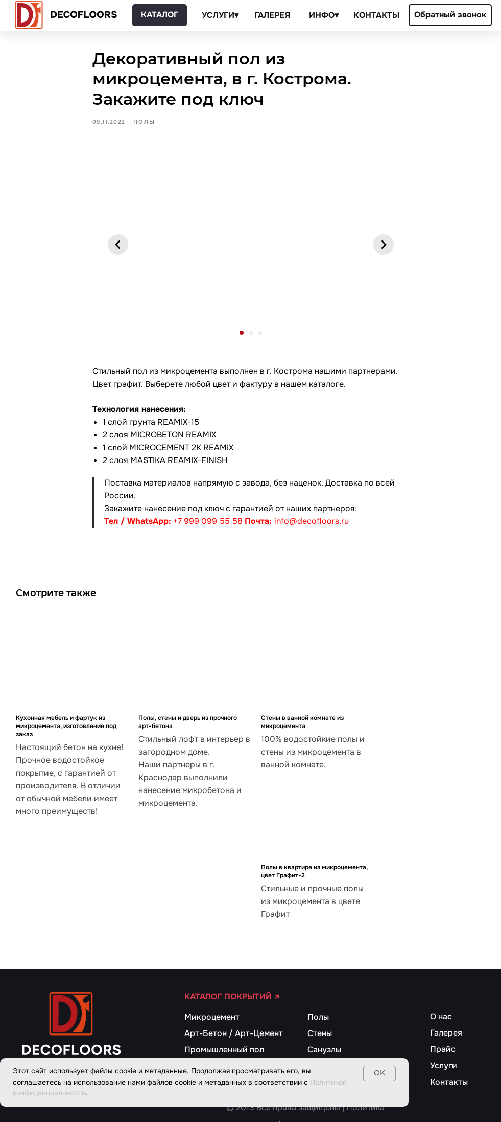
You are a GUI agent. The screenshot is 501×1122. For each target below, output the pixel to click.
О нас (441, 1016)
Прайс (443, 1049)
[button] (450, 15)
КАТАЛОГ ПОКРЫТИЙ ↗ (232, 996)
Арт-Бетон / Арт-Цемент (233, 1033)
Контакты (449, 1081)
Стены (319, 1033)
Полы (318, 1016)
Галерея (446, 1032)
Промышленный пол (224, 1049)
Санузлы (324, 1049)
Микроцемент (212, 1016)
